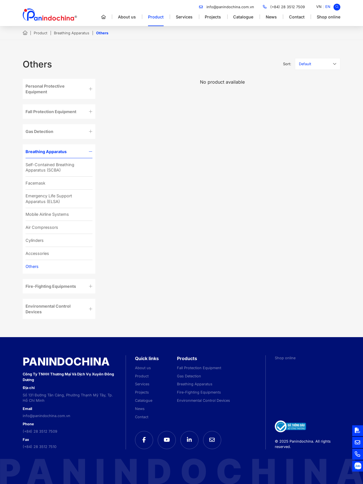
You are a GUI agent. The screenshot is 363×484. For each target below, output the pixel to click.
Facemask (35, 183)
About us (127, 16)
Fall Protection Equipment (51, 111)
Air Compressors (42, 227)
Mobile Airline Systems (47, 214)
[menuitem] (319, 7)
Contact (297, 16)
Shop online (328, 16)
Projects (213, 16)
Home (25, 33)
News (271, 16)
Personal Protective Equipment (45, 89)
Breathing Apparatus (71, 33)
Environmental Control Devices (48, 309)
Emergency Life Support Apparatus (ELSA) (49, 198)
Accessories (37, 253)
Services (184, 16)
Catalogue (243, 16)
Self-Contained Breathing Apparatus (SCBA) (50, 167)
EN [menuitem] (327, 7)
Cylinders (35, 240)
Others (32, 266)
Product (156, 16)
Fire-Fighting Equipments (51, 286)
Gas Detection (39, 131)
